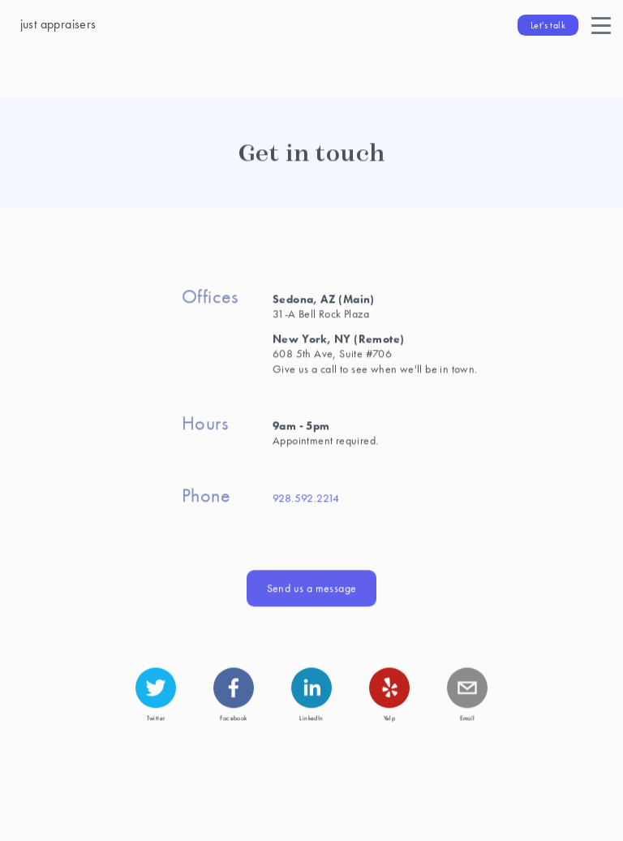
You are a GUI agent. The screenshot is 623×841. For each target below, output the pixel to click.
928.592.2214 (306, 497)
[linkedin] (311, 686)
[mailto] (467, 686)
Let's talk (548, 25)
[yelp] (389, 686)
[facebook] (233, 686)
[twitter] (155, 686)
